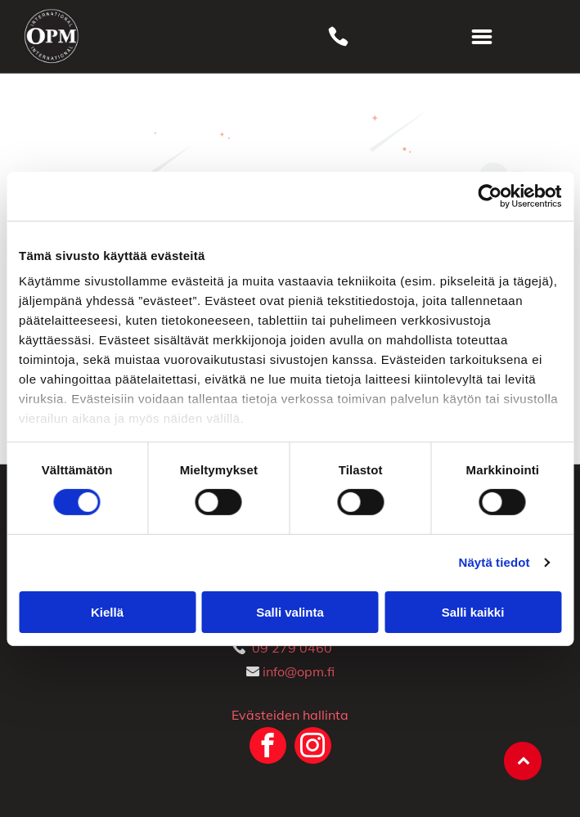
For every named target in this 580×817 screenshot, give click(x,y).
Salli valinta (290, 612)
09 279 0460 (292, 648)
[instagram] (312, 747)
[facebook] (268, 747)
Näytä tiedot (494, 562)
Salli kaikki (473, 612)
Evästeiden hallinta (290, 715)
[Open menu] (481, 36)
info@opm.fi (299, 671)
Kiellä (107, 612)
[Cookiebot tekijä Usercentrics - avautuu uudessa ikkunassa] (489, 195)
